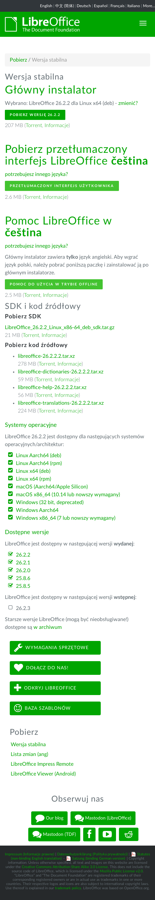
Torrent (34, 125)
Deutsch (84, 6)
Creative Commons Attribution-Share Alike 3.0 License (65, 867)
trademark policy (68, 888)
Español (101, 6)
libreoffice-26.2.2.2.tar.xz (46, 356)
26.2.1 (23, 562)
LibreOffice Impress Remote (42, 764)
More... (149, 6)
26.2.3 (23, 608)
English (46, 6)
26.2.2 (23, 555)
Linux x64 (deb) (33, 471)
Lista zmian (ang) (29, 754)
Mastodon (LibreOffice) (103, 818)
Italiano (133, 6)
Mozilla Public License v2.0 (121, 871)
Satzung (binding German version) (98, 858)
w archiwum (47, 627)
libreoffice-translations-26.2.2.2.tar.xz (61, 403)
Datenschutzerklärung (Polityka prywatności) (92, 854)
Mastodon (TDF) (54, 834)
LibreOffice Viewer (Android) (43, 774)
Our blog (49, 818)
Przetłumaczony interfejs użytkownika (62, 186)
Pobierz (18, 60)
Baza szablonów (42, 708)
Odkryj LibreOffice (45, 688)
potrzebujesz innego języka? (36, 174)
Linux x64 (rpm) (33, 479)
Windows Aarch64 (37, 510)
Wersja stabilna (28, 744)
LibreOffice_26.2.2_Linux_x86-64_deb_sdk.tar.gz (59, 327)
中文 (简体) (64, 6)
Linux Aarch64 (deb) (38, 455)
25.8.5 (23, 586)
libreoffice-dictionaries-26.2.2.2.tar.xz (60, 371)
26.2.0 (23, 570)
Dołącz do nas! (41, 668)
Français (117, 6)
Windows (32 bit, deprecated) (50, 502)
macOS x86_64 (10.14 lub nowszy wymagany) (68, 494)
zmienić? (128, 103)
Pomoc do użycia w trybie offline (54, 284)
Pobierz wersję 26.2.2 (35, 115)
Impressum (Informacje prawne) (29, 854)
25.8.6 (23, 578)
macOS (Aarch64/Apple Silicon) (52, 486)
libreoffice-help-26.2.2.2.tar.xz (52, 387)
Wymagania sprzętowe (51, 647)
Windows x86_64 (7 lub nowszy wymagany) (65, 518)
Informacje (57, 125)
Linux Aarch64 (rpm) (39, 463)
